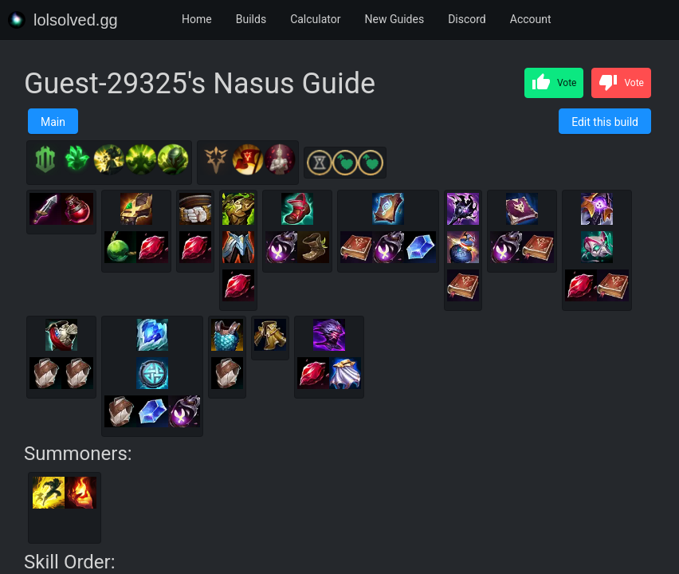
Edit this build (604, 122)
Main (53, 122)
